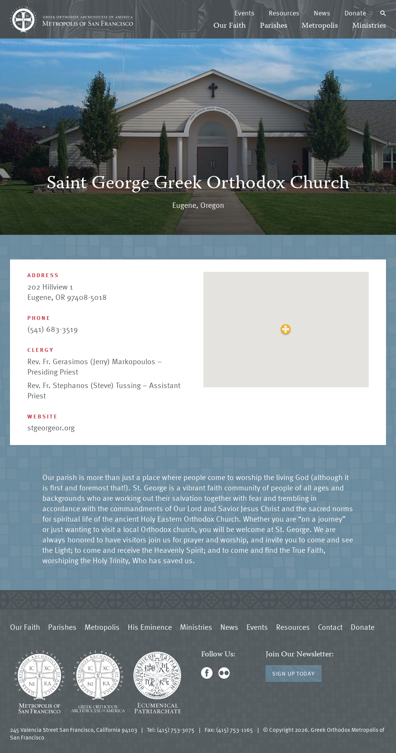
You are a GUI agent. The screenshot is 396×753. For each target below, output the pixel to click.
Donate (355, 13)
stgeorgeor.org (51, 427)
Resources (284, 13)
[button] (286, 329)
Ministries (369, 26)
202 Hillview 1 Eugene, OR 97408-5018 (67, 292)
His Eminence (150, 627)
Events (245, 13)
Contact (330, 627)
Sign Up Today (293, 673)
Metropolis (319, 26)
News (322, 13)
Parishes (273, 26)
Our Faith (229, 26)
